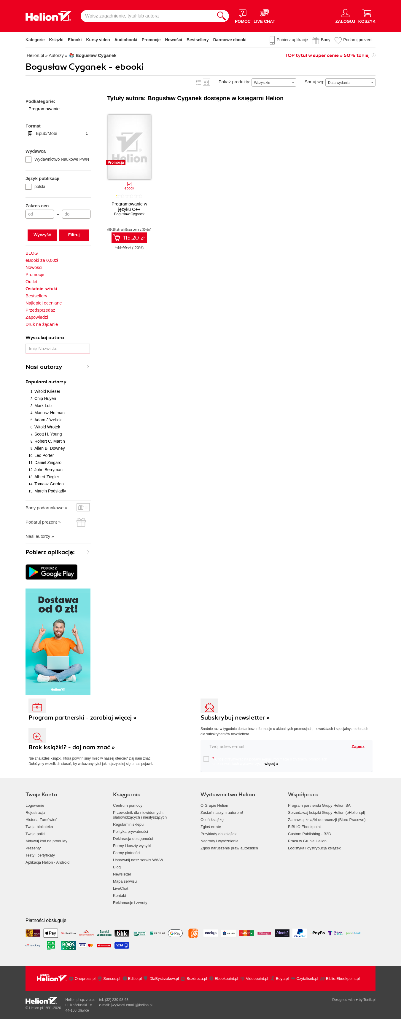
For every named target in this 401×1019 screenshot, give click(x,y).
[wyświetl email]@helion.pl (131, 1005)
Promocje (151, 39)
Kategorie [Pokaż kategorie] (35, 39)
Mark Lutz (43, 405)
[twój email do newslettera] (274, 746)
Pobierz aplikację (292, 39)
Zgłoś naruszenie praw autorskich (229, 848)
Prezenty (33, 848)
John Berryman (48, 469)
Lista (198, 82)
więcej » (271, 764)
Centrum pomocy (127, 805)
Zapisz (358, 746)
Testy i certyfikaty (40, 855)
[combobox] (274, 82)
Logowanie (35, 805)
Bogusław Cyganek (129, 214)
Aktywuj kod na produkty (46, 841)
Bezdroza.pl (197, 978)
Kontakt (119, 895)
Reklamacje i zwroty (130, 902)
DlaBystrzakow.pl (164, 978)
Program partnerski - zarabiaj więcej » (82, 717)
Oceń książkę (212, 819)
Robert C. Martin (49, 441)
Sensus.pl (111, 978)
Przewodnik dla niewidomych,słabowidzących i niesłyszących (140, 814)
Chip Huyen (45, 398)
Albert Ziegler (46, 476)
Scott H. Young (48, 434)
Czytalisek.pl (307, 978)
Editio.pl (135, 978)
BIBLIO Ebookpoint (304, 827)
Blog (117, 867)
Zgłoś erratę (210, 827)
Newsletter (122, 874)
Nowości (173, 39)
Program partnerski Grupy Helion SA (319, 805)
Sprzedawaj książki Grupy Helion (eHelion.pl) (326, 812)
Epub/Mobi (62, 133)
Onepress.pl (85, 978)
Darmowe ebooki (229, 39)
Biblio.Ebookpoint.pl (343, 978)
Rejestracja (35, 812)
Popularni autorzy (46, 382)
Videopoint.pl (257, 978)
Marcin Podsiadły (50, 491)
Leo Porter (44, 455)
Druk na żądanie (42, 324)
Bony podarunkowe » (46, 507)
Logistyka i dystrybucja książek (314, 848)
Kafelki (206, 82)
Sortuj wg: (314, 81)
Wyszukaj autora (45, 338)
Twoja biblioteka (39, 827)
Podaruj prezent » (43, 521)
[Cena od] (40, 214)
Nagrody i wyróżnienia (219, 841)
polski (35, 186)
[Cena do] (76, 214)
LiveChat (120, 888)
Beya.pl (282, 978)
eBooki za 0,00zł (42, 260)
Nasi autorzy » (40, 536)
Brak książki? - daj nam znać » (71, 747)
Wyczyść (42, 234)
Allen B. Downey (49, 448)
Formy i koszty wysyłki (132, 845)
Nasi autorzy (44, 367)
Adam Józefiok (48, 419)
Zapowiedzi (37, 317)
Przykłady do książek (218, 834)
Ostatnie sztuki (41, 288)
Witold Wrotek (47, 427)
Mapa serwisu (125, 881)
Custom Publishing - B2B (309, 834)
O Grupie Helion (214, 805)
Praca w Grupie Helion (307, 841)
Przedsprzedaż (40, 309)
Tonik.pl (369, 1000)
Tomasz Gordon (49, 483)
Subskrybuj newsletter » (235, 717)
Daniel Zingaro (47, 462)
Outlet (31, 281)
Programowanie (44, 108)
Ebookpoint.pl (226, 978)
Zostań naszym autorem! (221, 812)
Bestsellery (198, 39)
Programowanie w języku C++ (129, 206)
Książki (56, 39)
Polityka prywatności (130, 831)
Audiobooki (125, 39)
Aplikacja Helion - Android (47, 862)
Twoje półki (35, 834)
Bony (325, 39)
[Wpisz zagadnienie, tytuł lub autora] (147, 16)
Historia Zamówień (42, 819)
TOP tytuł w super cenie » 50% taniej (327, 55)
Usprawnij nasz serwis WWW (138, 860)
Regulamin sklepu (128, 824)
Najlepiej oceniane (44, 302)
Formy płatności (126, 853)
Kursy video (98, 39)
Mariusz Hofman (49, 412)
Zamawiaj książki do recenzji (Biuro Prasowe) (327, 819)
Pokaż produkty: (235, 81)
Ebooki (75, 39)
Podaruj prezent (358, 39)
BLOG (32, 253)
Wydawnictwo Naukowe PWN (57, 159)
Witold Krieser (47, 391)
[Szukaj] (221, 16)
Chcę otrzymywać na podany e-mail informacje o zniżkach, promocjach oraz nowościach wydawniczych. (265, 761)
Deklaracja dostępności (133, 838)
